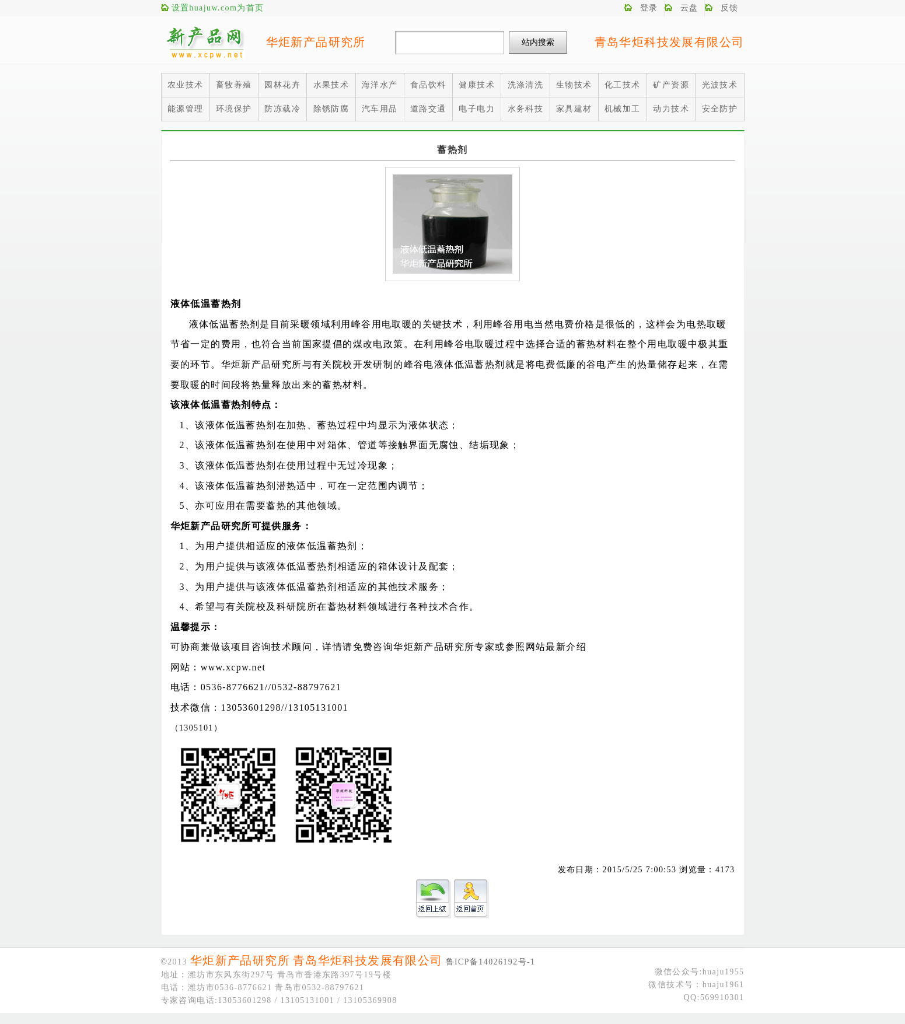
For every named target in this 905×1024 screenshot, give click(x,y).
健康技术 (477, 85)
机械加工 (623, 108)
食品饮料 (428, 85)
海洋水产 (380, 85)
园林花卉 (282, 85)
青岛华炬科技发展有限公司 (670, 42)
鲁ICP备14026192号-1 (491, 961)
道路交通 (428, 108)
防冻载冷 (282, 108)
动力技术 (671, 108)
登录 (649, 8)
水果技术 (331, 85)
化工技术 (623, 85)
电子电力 (477, 108)
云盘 (689, 8)
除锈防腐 (331, 108)
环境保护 (234, 108)
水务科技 (526, 108)
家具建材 (574, 108)
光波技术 (720, 85)
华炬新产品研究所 (316, 42)
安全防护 (720, 108)
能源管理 (185, 108)
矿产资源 (671, 85)
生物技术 (574, 85)
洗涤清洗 (526, 85)
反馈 (730, 8)
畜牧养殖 (234, 85)
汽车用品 (380, 108)
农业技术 (185, 85)
